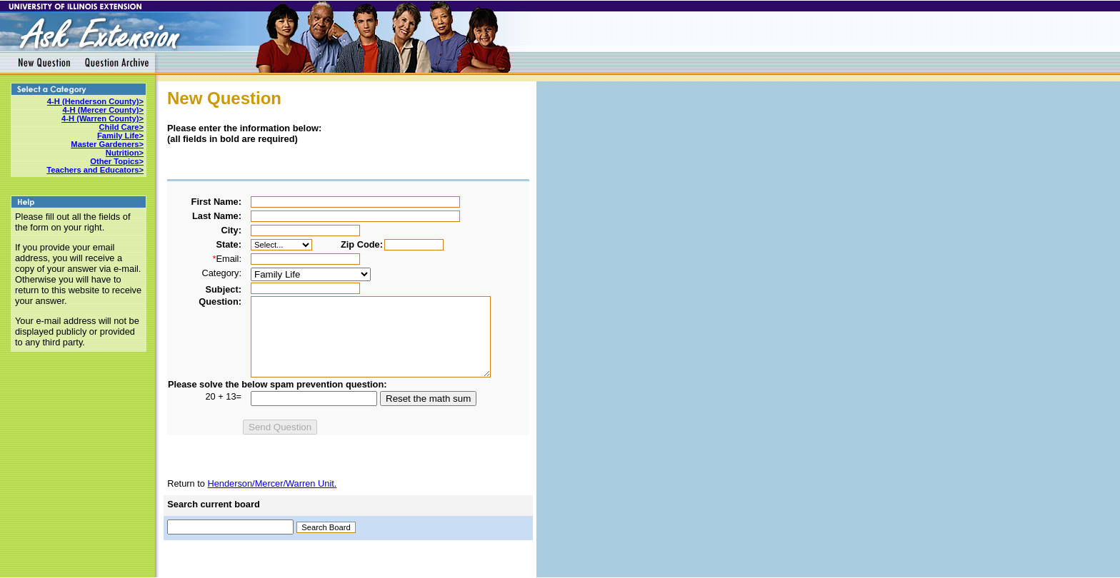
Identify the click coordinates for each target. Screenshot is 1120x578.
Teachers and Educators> (95, 170)
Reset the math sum (428, 398)
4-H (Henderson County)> (95, 101)
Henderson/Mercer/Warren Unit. (271, 483)
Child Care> (121, 127)
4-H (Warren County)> (102, 118)
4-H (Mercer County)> (103, 110)
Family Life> (120, 135)
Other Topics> (117, 161)
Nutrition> (125, 152)
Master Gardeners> (107, 144)
